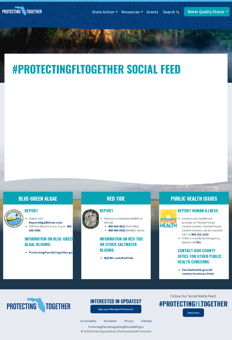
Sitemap (146, 321)
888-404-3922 (116, 230)
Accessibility (88, 321)
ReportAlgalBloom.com (45, 222)
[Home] (22, 11)
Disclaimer (110, 321)
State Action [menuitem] (103, 11)
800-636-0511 (116, 226)
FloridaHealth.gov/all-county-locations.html (198, 272)
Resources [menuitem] (130, 11)
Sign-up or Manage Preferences (116, 309)
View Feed (193, 312)
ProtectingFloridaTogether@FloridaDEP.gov (116, 327)
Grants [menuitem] (152, 11)
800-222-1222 (199, 234)
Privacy (129, 321)
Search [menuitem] (171, 11)
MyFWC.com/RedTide (118, 258)
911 (198, 242)
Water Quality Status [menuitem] (206, 11)
